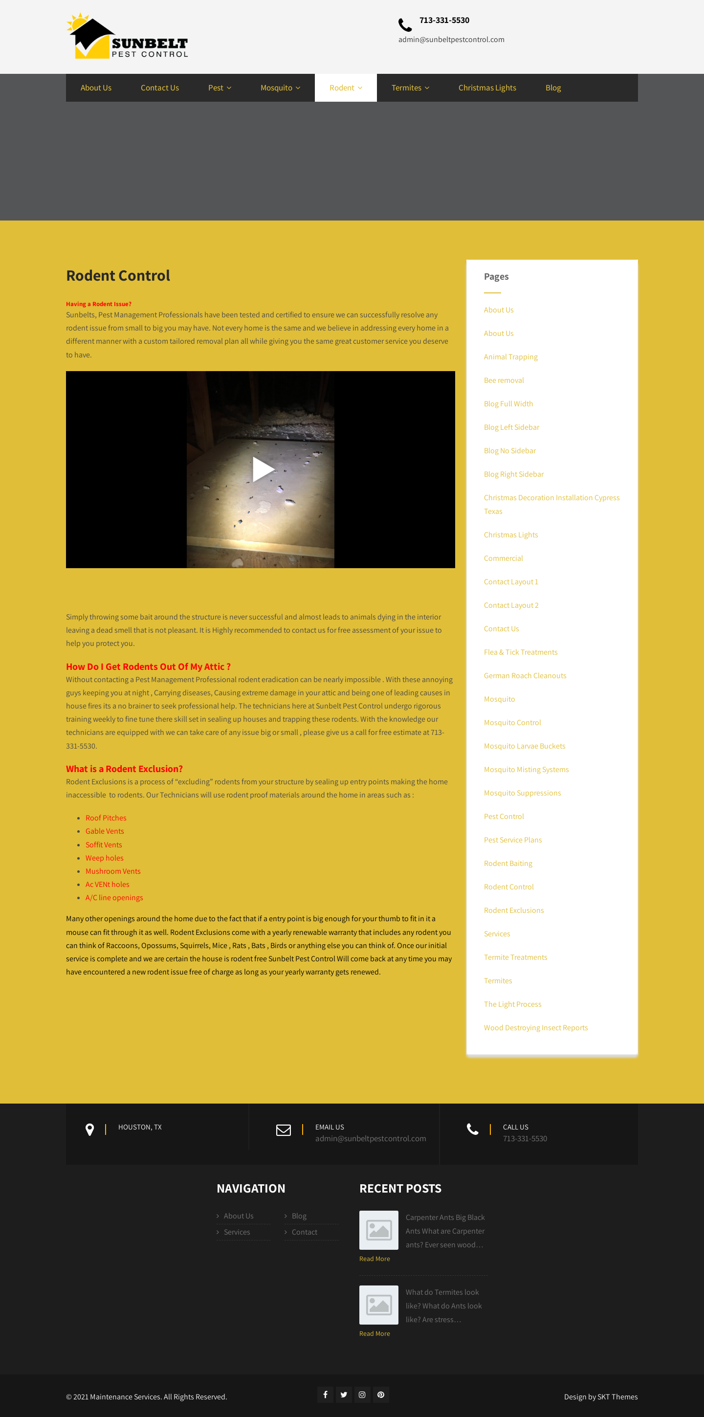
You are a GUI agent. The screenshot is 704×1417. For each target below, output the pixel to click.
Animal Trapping (511, 357)
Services (497, 934)
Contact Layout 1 (511, 581)
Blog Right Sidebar (514, 474)
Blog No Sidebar (510, 450)
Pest (219, 87)
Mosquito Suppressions (522, 793)
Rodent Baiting (508, 863)
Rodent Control (509, 887)
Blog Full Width (508, 404)
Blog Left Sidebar (511, 427)
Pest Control (504, 816)
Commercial (503, 558)
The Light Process (513, 1004)
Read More (374, 1258)
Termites (410, 87)
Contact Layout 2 (511, 605)
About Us (96, 87)
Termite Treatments (516, 957)
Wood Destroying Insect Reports (536, 1027)
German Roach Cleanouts (525, 675)
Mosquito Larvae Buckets (525, 746)
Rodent (346, 87)
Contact (304, 1232)
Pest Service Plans (513, 840)
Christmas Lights (487, 87)
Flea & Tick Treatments (521, 652)
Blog (553, 87)
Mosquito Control (512, 722)
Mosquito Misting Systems (526, 769)
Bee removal (504, 380)
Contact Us (160, 87)
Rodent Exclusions (514, 910)
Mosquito (280, 87)
